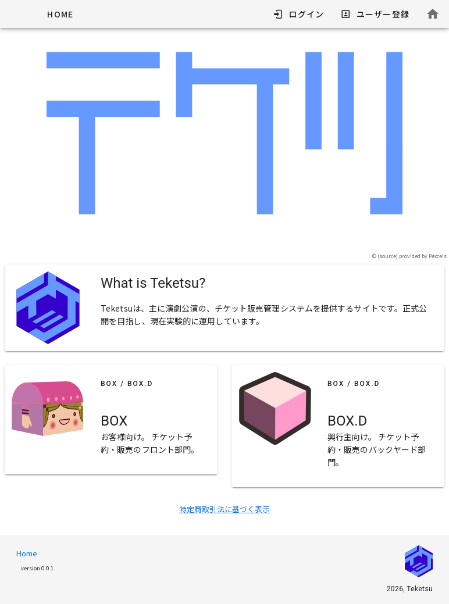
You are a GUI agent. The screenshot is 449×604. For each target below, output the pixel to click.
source (387, 256)
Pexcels (438, 256)
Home (26, 553)
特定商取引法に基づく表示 (224, 508)
